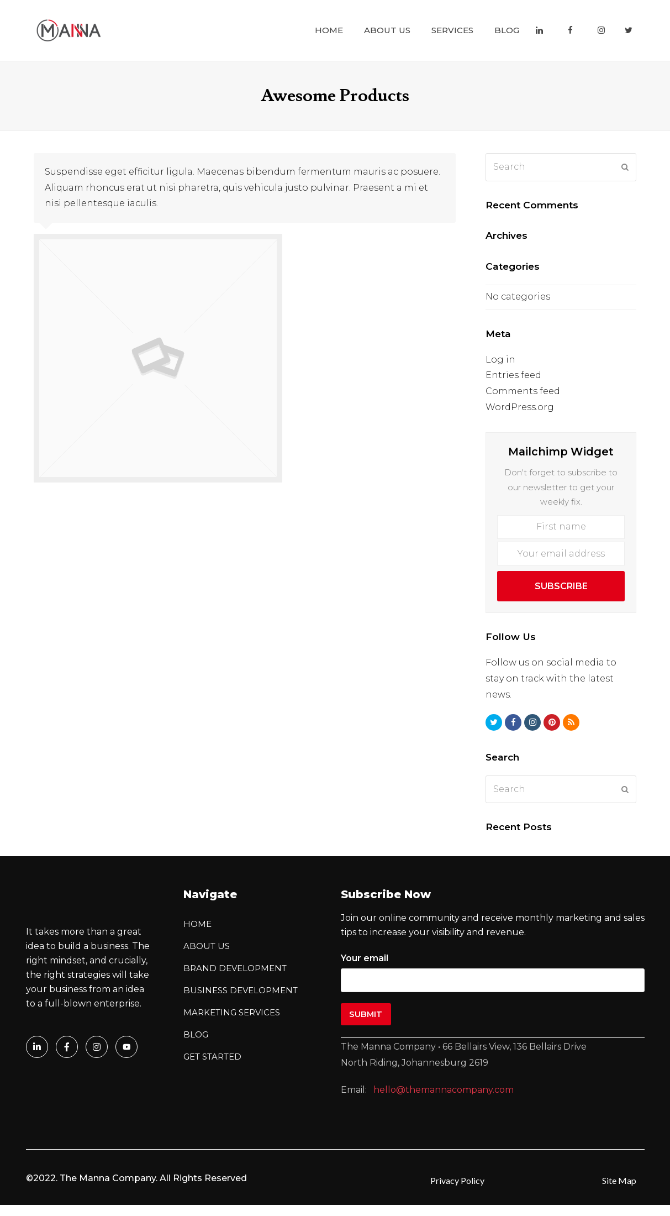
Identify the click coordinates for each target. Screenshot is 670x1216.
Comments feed (523, 391)
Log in (500, 359)
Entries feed (513, 375)
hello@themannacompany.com (443, 1089)
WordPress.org (520, 407)
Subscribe (561, 586)
